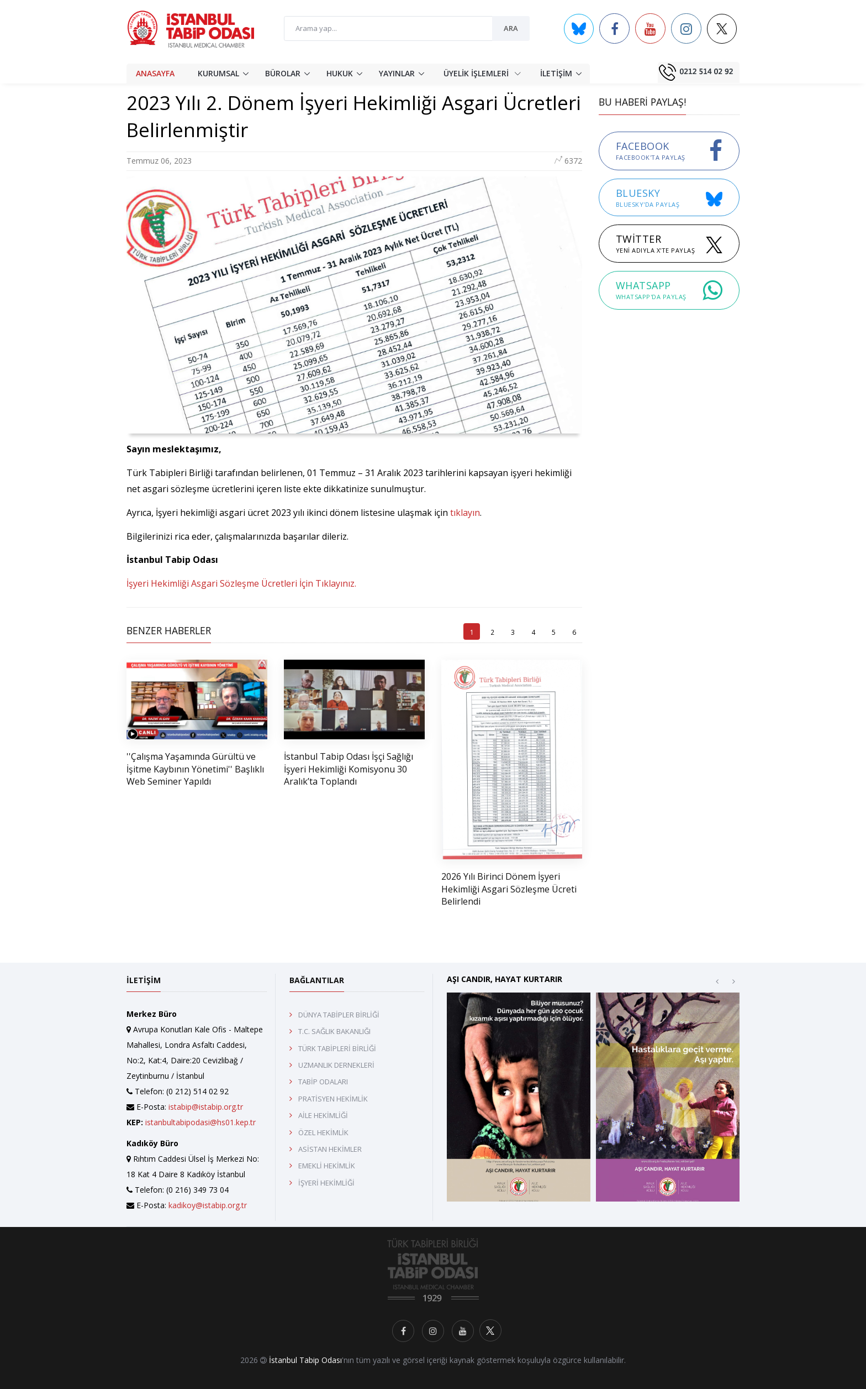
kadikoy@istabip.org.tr (207, 1205)
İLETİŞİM (556, 73)
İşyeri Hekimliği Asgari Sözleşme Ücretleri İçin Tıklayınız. (241, 583)
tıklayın (465, 512)
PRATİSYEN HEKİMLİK (333, 1099)
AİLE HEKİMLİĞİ (323, 1115)
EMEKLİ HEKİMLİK (326, 1166)
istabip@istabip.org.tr (205, 1106)
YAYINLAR (397, 73)
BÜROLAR (282, 73)
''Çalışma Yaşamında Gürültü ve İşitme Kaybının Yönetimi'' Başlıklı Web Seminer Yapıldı (195, 768)
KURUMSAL (218, 73)
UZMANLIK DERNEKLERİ (336, 1065)
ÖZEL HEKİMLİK (323, 1132)
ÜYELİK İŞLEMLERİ (482, 73)
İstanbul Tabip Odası (305, 1360)
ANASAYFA (155, 73)
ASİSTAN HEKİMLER (330, 1149)
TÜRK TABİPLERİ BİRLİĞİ (337, 1048)
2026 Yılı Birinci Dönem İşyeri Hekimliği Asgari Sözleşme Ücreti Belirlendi (509, 888)
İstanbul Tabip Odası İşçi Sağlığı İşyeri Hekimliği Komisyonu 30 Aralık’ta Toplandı (348, 768)
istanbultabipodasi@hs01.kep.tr (200, 1122)
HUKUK (339, 73)
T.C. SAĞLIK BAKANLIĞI (334, 1031)
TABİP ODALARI (323, 1082)
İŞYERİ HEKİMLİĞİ (326, 1183)
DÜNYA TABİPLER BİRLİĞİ (338, 1015)
